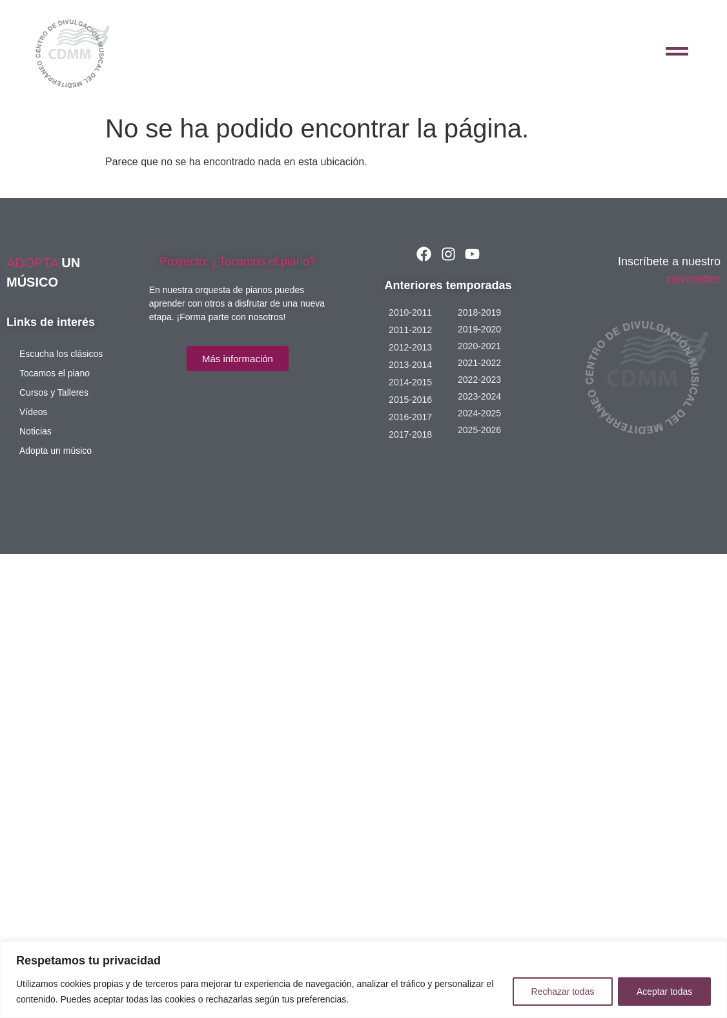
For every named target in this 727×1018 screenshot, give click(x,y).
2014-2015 (410, 382)
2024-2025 (479, 413)
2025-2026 (479, 430)
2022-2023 (479, 379)
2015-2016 (410, 399)
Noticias (35, 431)
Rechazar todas (562, 991)
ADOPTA (33, 263)
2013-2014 (410, 365)
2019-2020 (479, 329)
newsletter (694, 278)
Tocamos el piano (54, 373)
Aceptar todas (664, 991)
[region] (363, 979)
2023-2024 (479, 396)
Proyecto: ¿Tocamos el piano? (237, 261)
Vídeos (33, 412)
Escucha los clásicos (61, 354)
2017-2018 (410, 434)
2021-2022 (479, 363)
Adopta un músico (55, 450)
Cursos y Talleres (53, 392)
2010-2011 (410, 312)
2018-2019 (479, 312)
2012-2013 (410, 347)
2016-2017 (410, 417)
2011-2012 (410, 330)
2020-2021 (479, 346)
